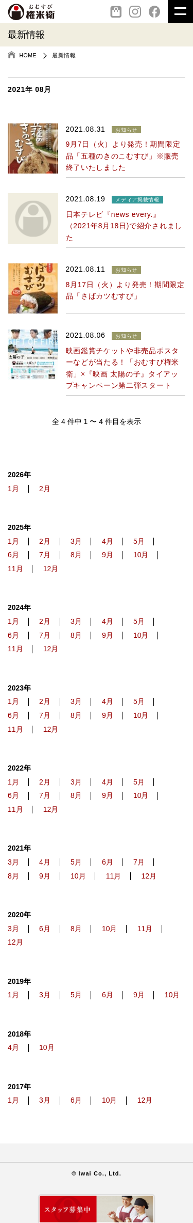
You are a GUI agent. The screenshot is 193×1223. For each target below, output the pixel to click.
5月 (139, 541)
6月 (13, 555)
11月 (15, 569)
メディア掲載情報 (137, 199)
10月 (141, 555)
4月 (107, 541)
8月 (76, 555)
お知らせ (126, 130)
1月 (13, 489)
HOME (28, 55)
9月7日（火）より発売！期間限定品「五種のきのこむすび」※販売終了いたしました (123, 155)
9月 (107, 555)
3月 (76, 541)
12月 (51, 569)
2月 (44, 489)
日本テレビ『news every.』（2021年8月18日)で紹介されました (124, 226)
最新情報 (64, 55)
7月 (44, 555)
